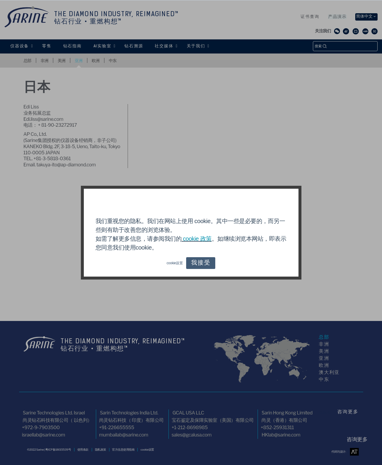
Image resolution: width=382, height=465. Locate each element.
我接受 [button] (200, 263)
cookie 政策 (196, 238)
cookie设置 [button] (175, 263)
